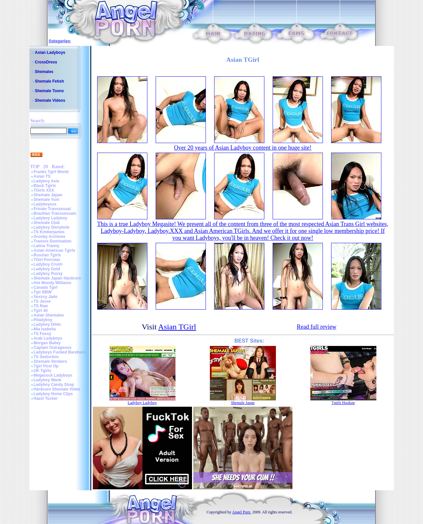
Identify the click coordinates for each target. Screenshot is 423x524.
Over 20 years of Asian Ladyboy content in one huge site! (243, 147)
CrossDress (46, 62)
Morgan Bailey (47, 343)
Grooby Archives (49, 236)
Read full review (316, 326)
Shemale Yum (46, 199)
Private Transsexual (52, 208)
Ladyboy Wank (47, 380)
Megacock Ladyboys (53, 375)
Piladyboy (43, 320)
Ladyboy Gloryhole (52, 227)
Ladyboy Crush (48, 264)
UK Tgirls (42, 370)
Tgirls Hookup (343, 402)
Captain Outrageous (53, 347)
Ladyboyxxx (45, 204)
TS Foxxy (42, 333)
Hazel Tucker (46, 398)
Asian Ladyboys (50, 52)
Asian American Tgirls (54, 250)
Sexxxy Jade (46, 296)
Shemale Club (47, 222)
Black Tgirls (45, 185)
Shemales (44, 71)
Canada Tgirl (46, 287)
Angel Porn (241, 512)
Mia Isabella (45, 329)
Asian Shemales (49, 315)
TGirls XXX (44, 190)
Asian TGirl (177, 326)
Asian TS (42, 176)
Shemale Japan (48, 195)
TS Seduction (46, 357)
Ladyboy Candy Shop (54, 384)
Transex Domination (53, 241)
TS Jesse (42, 301)
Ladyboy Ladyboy (50, 218)
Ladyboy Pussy (48, 273)
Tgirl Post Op (46, 366)
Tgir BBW (43, 292)
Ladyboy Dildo (47, 324)
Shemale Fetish (49, 81)
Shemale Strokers (50, 361)
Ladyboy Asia (46, 181)
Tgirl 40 (41, 310)
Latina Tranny (46, 245)
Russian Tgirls (47, 255)
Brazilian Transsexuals (55, 213)
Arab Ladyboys (48, 338)
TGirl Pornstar (47, 259)
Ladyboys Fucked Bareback (60, 352)
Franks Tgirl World (51, 171)
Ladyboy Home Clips (53, 394)
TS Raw (41, 306)
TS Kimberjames (49, 232)
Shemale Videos (50, 100)
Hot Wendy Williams (52, 283)
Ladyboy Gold (47, 269)
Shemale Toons (49, 91)
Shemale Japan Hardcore (57, 278)
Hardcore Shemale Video (57, 389)
